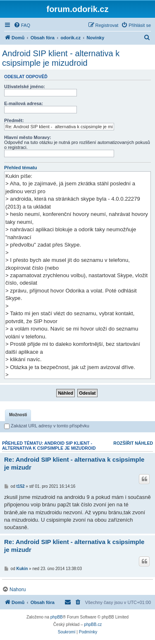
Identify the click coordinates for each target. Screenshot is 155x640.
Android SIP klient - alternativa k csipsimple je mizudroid (60, 58)
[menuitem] (22, 25)
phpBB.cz (93, 624)
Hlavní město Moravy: (27, 137)
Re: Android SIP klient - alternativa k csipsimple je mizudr (74, 463)
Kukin (22, 568)
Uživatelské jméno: (24, 86)
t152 (21, 486)
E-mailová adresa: (23, 103)
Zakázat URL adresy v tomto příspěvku (46, 425)
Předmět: (14, 120)
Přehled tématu (20, 167)
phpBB (56, 617)
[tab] (18, 415)
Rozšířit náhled (133, 443)
